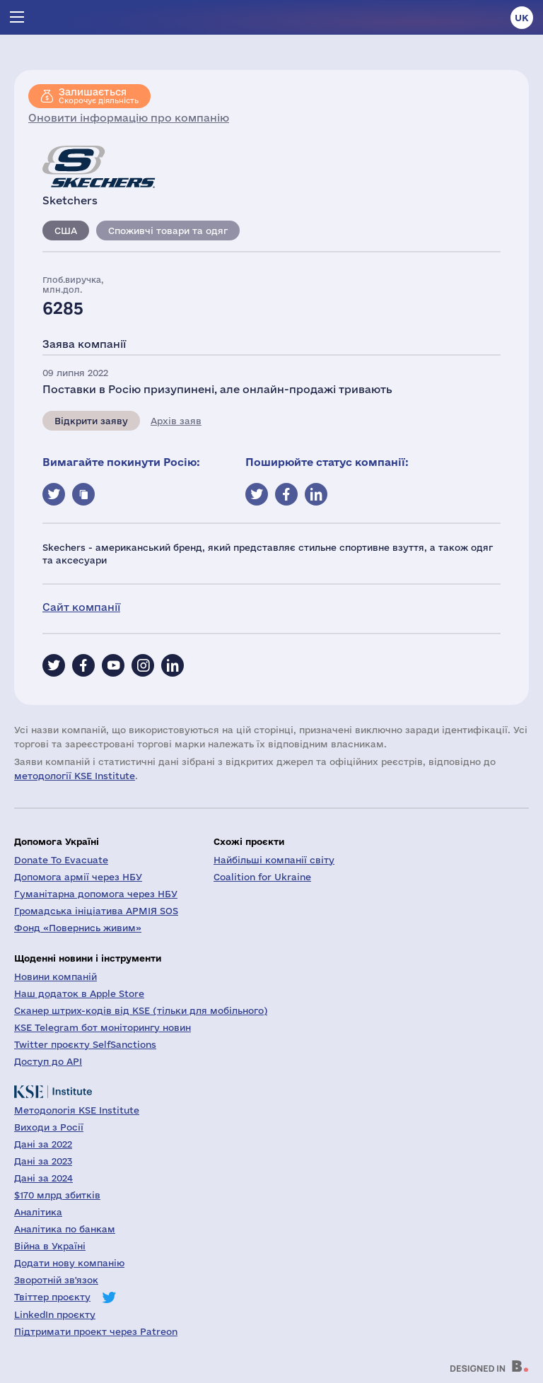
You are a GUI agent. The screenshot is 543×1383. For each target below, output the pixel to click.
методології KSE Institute (74, 776)
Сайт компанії (81, 607)
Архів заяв (176, 421)
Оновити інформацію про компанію (128, 118)
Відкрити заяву (91, 421)
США (65, 230)
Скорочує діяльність (99, 95)
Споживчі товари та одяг (168, 230)
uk (522, 18)
